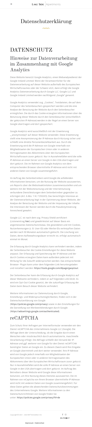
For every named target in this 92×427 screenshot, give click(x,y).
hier (27, 221)
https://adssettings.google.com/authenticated (35, 311)
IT (69, 418)
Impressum (29, 423)
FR (64, 418)
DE (66, 418)
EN (61, 418)
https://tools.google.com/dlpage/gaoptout (56, 268)
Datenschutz (39, 423)
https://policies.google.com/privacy (29, 304)
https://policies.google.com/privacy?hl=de (38, 397)
